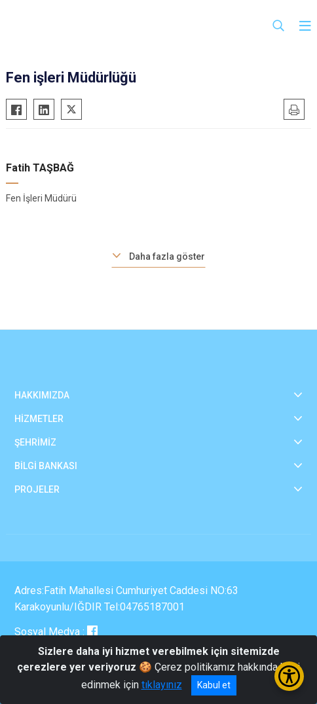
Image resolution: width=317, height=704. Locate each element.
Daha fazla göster (167, 256)
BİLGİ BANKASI (45, 466)
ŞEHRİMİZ (35, 442)
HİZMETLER (39, 419)
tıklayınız (161, 684)
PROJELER (37, 489)
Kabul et (214, 685)
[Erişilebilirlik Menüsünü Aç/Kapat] (289, 676)
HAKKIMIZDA (41, 395)
